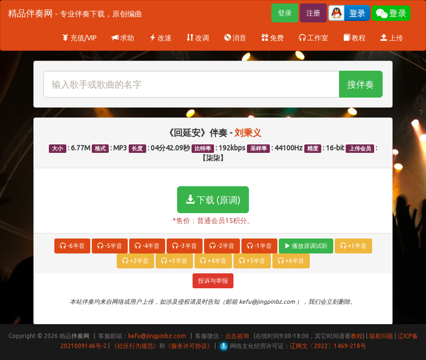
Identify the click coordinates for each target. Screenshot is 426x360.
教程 (354, 38)
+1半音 (353, 245)
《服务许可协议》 (189, 346)
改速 (160, 38)
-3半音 (184, 245)
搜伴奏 (360, 84)
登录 (285, 13)
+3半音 (174, 260)
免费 (272, 38)
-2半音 (222, 245)
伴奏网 (80, 336)
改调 (198, 38)
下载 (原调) (213, 200)
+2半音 (135, 260)
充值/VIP (79, 38)
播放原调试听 (306, 245)
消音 (235, 38)
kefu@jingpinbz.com (157, 336)
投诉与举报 (213, 280)
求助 (123, 38)
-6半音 (72, 245)
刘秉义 (247, 132)
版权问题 (381, 336)
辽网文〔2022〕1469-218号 (328, 346)
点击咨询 (237, 336)
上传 (392, 38)
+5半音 (252, 260)
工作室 (313, 38)
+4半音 (213, 260)
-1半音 (259, 245)
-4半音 (147, 245)
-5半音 (109, 245)
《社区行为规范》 (135, 346)
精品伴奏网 (75, 13)
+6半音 (291, 260)
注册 (313, 13)
